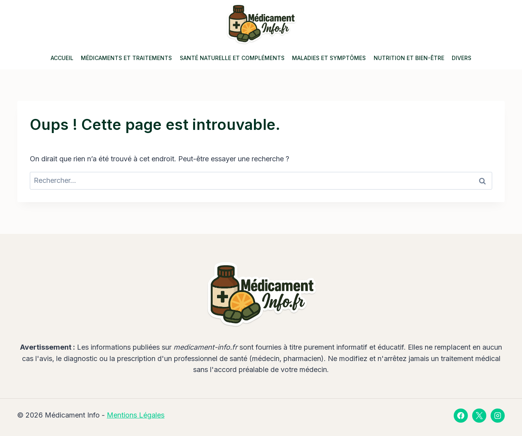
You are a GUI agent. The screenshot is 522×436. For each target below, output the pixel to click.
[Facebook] (461, 416)
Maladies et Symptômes (329, 58)
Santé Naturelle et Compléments (232, 58)
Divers (461, 58)
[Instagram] (498, 416)
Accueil (62, 58)
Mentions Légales (135, 415)
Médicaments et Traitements (126, 58)
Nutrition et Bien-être (409, 58)
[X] (479, 416)
